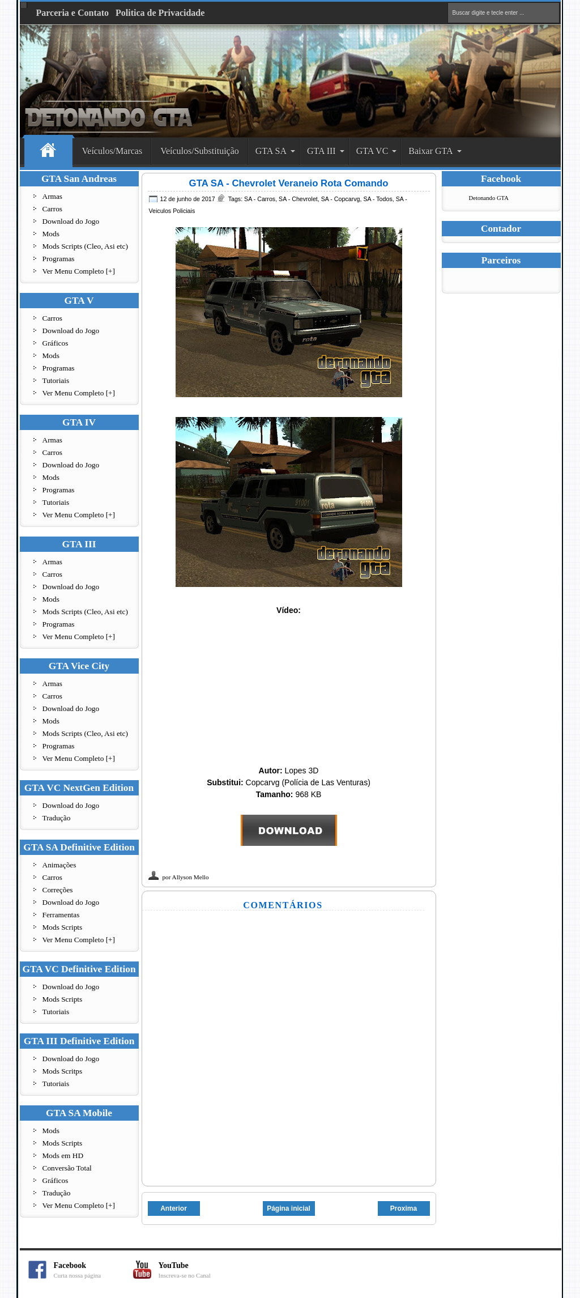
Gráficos (55, 343)
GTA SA (271, 151)
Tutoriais (56, 380)
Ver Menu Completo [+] (79, 271)
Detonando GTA (489, 198)
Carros (52, 209)
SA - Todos (377, 198)
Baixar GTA (430, 151)
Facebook (93, 1270)
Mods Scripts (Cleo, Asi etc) (85, 246)
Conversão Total (67, 1168)
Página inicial (288, 1208)
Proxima (403, 1208)
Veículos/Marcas (112, 151)
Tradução (56, 818)
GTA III (321, 151)
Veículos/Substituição (199, 151)
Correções (57, 890)
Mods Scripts (62, 927)
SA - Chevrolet (298, 198)
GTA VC (372, 151)
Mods (50, 233)
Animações (59, 865)
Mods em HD (63, 1155)
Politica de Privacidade (160, 13)
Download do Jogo (71, 221)
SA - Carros (259, 198)
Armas (52, 196)
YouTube (198, 1270)
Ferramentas (61, 914)
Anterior (173, 1208)
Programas (58, 258)
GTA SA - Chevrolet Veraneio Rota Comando (289, 183)
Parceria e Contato (72, 13)
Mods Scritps (62, 1071)
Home (48, 151)
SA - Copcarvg (340, 198)
